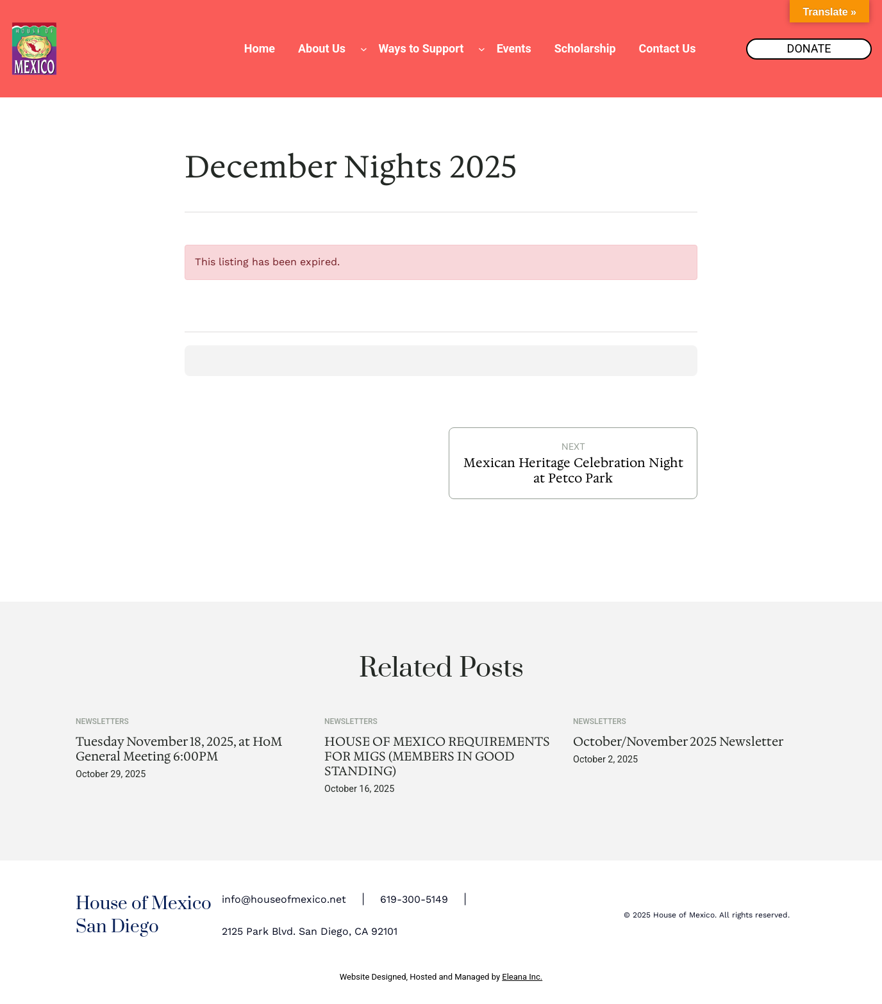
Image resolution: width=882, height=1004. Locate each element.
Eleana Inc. (522, 977)
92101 (384, 931)
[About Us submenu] (363, 49)
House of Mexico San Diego (144, 915)
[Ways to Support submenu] (481, 49)
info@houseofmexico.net (284, 899)
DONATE (809, 48)
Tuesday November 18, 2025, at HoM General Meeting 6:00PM (179, 749)
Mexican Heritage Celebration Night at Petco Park (573, 470)
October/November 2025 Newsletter (678, 741)
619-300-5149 (414, 899)
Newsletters (102, 721)
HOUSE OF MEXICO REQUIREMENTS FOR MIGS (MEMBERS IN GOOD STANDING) (437, 756)
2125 (232, 931)
